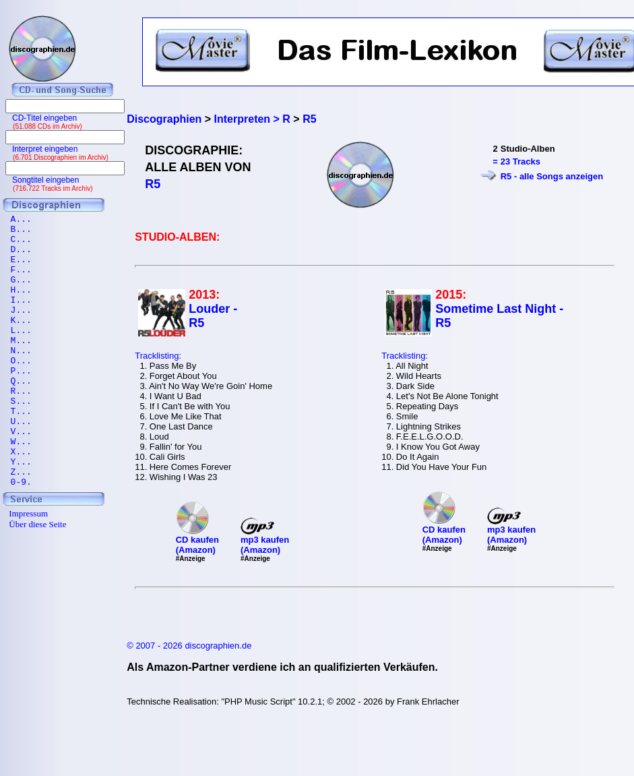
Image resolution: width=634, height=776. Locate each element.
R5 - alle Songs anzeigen (552, 176)
